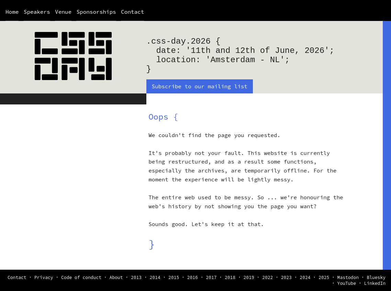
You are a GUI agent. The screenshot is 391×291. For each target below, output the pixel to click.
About (116, 277)
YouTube (346, 283)
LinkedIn (375, 283)
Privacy (43, 277)
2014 (154, 277)
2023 (286, 277)
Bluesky (376, 277)
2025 (324, 277)
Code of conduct (81, 277)
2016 (192, 277)
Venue (63, 11)
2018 (230, 277)
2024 (305, 277)
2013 (136, 277)
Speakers (37, 11)
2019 (249, 277)
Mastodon (348, 277)
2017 (211, 277)
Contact (132, 11)
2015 (173, 277)
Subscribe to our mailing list (199, 86)
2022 (267, 277)
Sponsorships (96, 11)
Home (12, 11)
